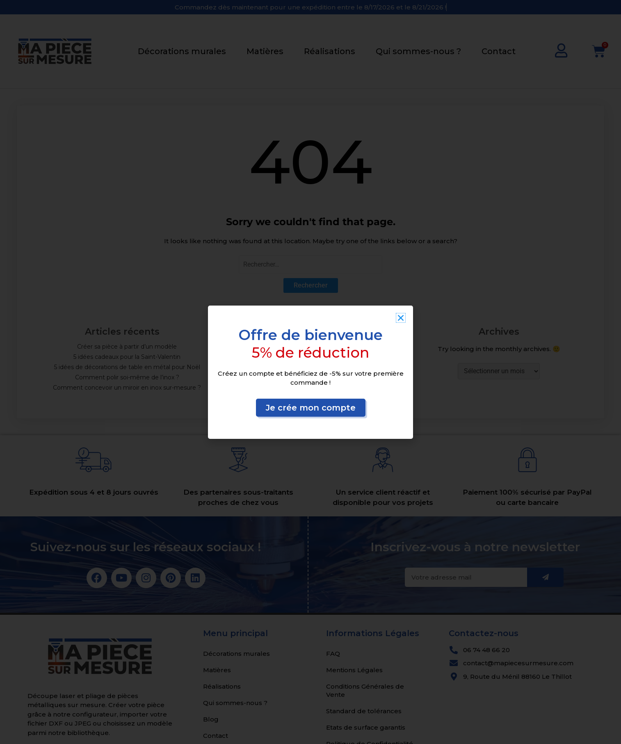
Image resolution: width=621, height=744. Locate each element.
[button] (401, 318)
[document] (310, 372)
